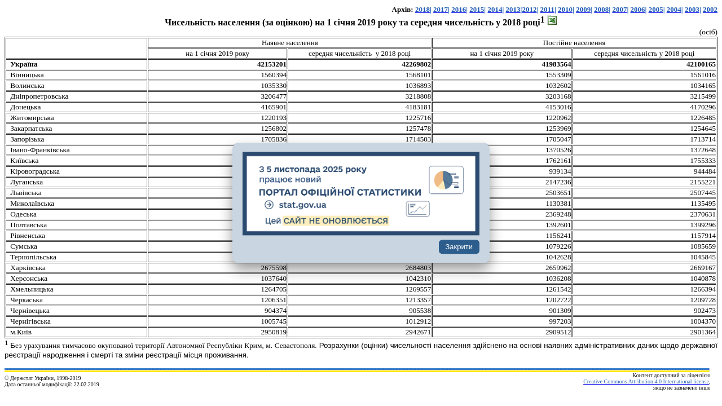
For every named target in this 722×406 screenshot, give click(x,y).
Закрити (459, 247)
